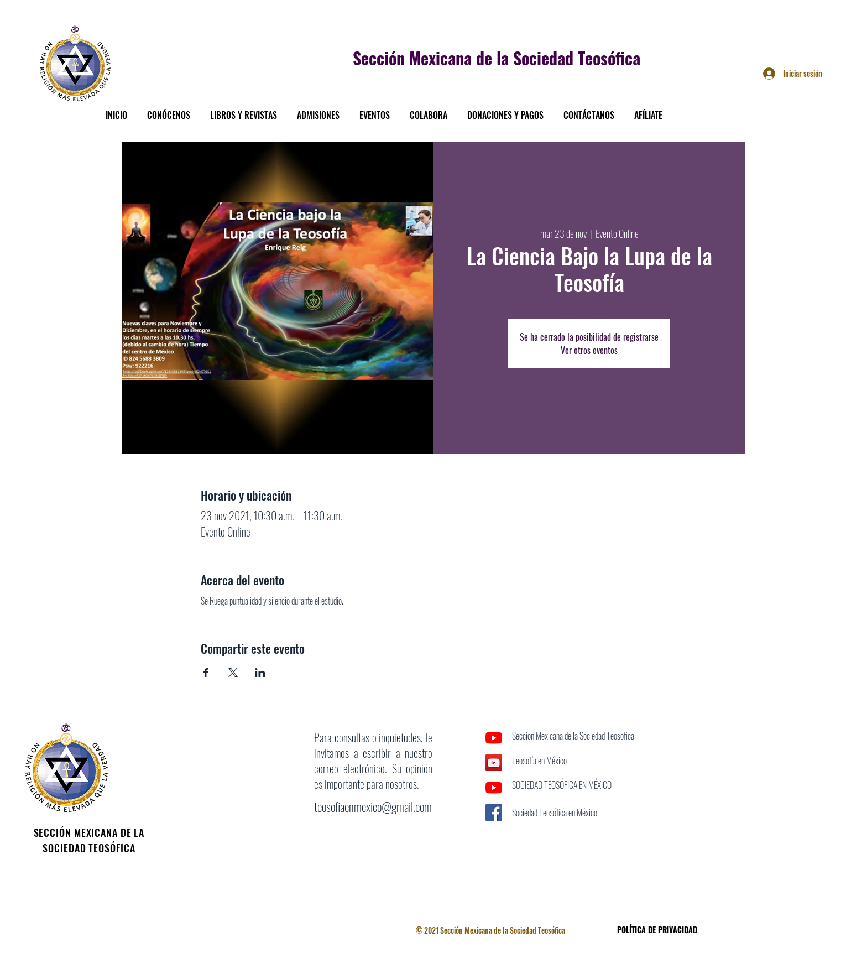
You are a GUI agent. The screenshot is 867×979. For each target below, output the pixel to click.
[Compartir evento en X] (233, 672)
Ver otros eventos (589, 350)
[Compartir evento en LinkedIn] (260, 672)
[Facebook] (493, 837)
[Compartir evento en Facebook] (206, 672)
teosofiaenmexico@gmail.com (373, 806)
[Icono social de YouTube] (493, 762)
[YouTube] (493, 738)
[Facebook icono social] (493, 812)
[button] (168, 110)
